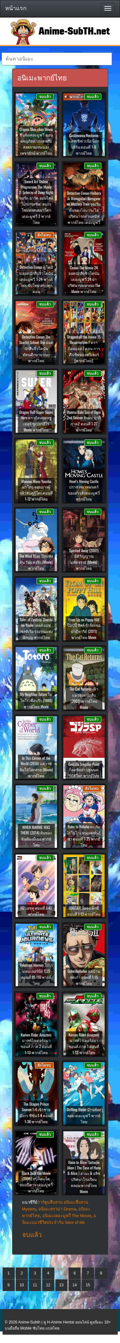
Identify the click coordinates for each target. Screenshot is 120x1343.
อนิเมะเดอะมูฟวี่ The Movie (66, 1215)
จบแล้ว (32, 1234)
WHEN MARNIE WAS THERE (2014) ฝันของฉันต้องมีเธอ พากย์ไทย (36, 836)
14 (75, 1285)
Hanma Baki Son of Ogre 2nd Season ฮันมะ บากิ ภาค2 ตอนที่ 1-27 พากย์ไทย (84, 420)
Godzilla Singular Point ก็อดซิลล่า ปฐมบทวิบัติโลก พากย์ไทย (84, 769)
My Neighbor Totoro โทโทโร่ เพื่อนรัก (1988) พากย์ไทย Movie (36, 700)
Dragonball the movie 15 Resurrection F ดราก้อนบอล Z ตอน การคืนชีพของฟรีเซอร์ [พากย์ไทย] (84, 348)
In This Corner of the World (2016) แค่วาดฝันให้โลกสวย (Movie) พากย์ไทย (36, 766)
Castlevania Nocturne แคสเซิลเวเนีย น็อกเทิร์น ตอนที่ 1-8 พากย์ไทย (84, 144)
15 (88, 1285)
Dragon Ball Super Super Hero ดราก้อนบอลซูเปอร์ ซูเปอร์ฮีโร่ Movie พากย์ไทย (36, 420)
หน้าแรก (16, 8)
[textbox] (57, 59)
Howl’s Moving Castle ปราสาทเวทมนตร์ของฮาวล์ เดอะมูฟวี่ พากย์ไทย (84, 490)
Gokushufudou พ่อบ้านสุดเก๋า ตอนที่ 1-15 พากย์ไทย (84, 977)
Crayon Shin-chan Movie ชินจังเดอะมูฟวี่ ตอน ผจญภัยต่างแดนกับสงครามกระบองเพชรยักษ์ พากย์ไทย (36, 141)
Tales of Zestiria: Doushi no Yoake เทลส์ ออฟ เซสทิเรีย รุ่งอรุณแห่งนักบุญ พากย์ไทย (36, 628)
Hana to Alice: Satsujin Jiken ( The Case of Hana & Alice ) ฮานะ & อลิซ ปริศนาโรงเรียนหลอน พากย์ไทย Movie (83, 1176)
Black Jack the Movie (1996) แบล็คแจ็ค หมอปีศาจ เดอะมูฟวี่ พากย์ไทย (36, 1181)
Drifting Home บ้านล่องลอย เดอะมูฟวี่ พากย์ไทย (84, 1115)
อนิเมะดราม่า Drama (57, 1209)
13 (61, 1285)
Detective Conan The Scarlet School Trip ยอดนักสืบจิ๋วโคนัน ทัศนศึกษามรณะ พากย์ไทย (36, 348)
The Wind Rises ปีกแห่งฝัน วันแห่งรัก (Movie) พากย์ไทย (36, 562)
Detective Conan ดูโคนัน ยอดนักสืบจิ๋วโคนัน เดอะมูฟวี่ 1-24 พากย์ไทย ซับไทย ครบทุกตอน (36, 279)
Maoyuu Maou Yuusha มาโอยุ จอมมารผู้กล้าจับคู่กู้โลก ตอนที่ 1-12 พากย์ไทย (36, 490)
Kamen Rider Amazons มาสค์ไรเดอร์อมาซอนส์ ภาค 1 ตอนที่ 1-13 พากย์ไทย (84, 1043)
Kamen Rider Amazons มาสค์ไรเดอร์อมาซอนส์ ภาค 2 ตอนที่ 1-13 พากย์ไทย (36, 1043)
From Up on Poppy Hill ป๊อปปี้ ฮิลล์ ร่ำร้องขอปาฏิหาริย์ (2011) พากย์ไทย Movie (84, 628)
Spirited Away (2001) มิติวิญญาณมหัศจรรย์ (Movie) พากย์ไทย (84, 559)
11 (35, 1285)
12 (48, 1285)
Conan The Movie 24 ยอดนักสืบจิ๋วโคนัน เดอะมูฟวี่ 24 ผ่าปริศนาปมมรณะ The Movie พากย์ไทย (84, 279)
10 (22, 1285)
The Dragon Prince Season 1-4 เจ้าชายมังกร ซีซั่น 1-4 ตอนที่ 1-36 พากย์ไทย (36, 1112)
